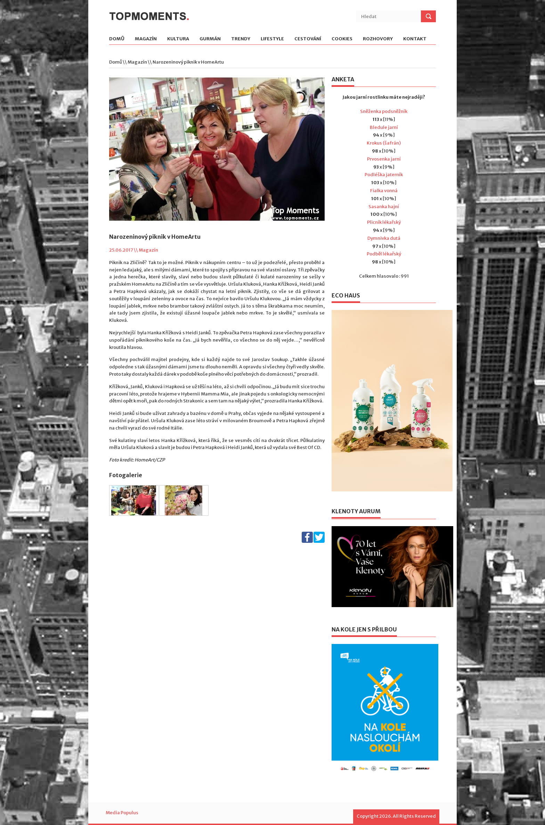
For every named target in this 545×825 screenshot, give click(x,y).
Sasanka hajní (383, 207)
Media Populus (122, 813)
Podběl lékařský (384, 254)
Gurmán (210, 39)
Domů (116, 39)
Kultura (178, 39)
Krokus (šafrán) (384, 143)
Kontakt (414, 39)
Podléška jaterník (384, 175)
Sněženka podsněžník (383, 111)
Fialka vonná (384, 191)
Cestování (307, 39)
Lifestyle (272, 39)
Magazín (146, 39)
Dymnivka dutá (383, 238)
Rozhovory (378, 39)
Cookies (342, 39)
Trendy (240, 39)
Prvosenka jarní (384, 159)
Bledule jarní (384, 127)
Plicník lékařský (384, 222)
